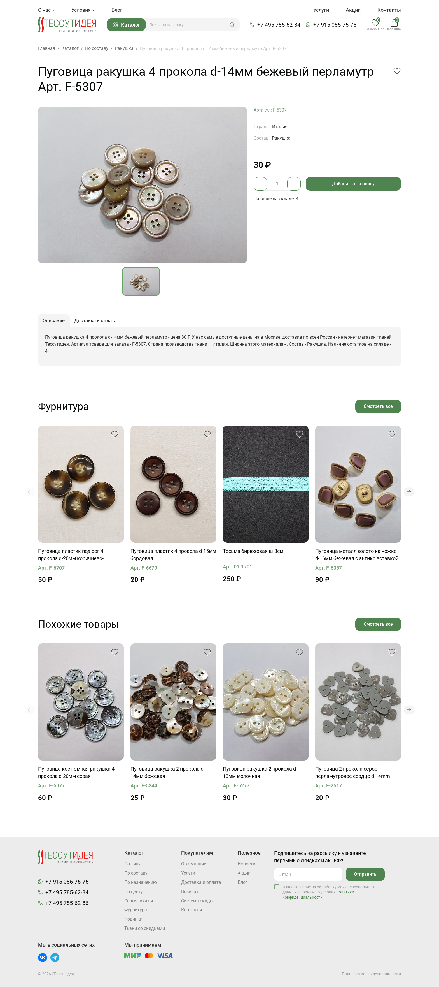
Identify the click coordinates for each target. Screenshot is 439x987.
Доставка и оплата (201, 882)
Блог (116, 10)
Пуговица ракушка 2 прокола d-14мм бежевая (167, 774)
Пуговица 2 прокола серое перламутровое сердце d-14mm (352, 774)
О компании (193, 863)
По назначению (140, 882)
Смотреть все (378, 407)
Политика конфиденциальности (371, 974)
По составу (136, 873)
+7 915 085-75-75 (335, 25)
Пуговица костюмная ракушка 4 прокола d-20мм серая (76, 774)
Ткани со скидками (144, 928)
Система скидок (198, 900)
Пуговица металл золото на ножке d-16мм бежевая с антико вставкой (356, 556)
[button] (233, 25)
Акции (353, 10)
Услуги (321, 10)
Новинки (133, 919)
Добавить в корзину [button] (353, 184)
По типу (132, 863)
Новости (246, 863)
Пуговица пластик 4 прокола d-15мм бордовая (173, 556)
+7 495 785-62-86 (66, 902)
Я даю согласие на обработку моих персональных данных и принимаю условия (328, 891)
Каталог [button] (127, 25)
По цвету (133, 891)
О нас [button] (46, 10)
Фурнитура (135, 910)
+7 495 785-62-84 (279, 25)
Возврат (190, 891)
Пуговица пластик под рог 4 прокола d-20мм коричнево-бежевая (71, 556)
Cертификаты (138, 900)
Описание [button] (54, 321)
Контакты (389, 10)
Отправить (365, 874)
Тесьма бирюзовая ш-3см (253, 552)
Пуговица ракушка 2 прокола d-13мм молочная (260, 774)
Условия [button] (83, 10)
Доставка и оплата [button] (97, 321)
